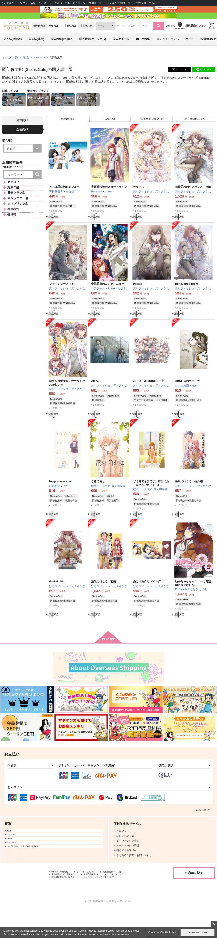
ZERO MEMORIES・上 (148, 400)
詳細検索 (170, 38)
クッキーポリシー (131, 902)
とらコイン (79, 3)
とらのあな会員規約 (93, 898)
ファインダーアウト (61, 301)
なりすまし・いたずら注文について (111, 905)
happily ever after (60, 503)
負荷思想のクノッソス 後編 (193, 202)
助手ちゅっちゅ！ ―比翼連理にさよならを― (193, 607)
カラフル (138, 202)
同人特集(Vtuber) (61, 51)
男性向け (70, 38)
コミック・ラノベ (168, 51)
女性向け (86, 38)
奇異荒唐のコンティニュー (107, 301)
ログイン (201, 38)
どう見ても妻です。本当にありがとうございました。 (151, 505)
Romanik (9, 94)
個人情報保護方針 (101, 902)
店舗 (33, 3)
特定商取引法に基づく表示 (66, 905)
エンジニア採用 (137, 3)
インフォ (22, 3)
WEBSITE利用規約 (62, 898)
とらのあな (7, 3)
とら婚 (42, 3)
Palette (137, 301)
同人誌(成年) (36, 51)
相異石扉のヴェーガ (187, 400)
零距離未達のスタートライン (185, 90)
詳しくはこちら (204, 836)
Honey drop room (186, 301)
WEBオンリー (96, 3)
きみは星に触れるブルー (125, 90)
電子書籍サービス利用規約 (66, 902)
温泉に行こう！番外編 (189, 503)
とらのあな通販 (11, 70)
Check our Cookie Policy (162, 932)
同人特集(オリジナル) (92, 51)
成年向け (53, 38)
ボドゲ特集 (143, 51)
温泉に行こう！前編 (103, 605)
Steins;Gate (37, 82)
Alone (95, 400)
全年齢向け (39, 38)
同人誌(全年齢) (12, 51)
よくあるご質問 (116, 3)
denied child (57, 605)
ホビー (189, 51)
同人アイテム (121, 51)
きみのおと (98, 503)
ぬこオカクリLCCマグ (147, 605)
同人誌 (28, 70)
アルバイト (155, 3)
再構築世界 (150, 90)
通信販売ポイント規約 (127, 898)
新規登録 (190, 38)
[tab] (110, 133)
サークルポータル (59, 3)
